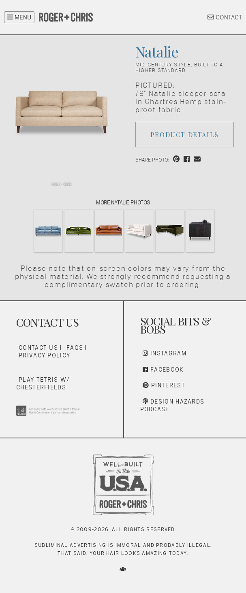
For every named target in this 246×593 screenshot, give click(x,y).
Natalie (156, 51)
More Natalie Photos (123, 202)
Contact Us (38, 347)
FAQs (74, 347)
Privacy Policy (44, 355)
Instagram (164, 353)
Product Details (184, 134)
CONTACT (224, 17)
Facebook (163, 369)
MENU (19, 17)
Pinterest (164, 385)
